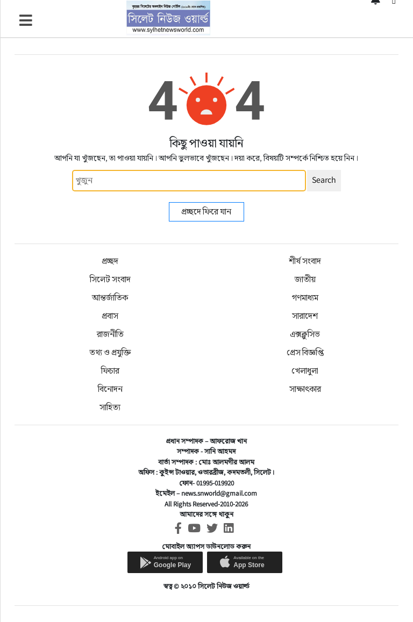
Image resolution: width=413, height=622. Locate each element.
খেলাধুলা (304, 370)
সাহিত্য (109, 407)
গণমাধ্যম (305, 297)
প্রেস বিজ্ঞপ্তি (305, 352)
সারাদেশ (305, 315)
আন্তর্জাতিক (110, 297)
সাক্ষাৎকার (305, 389)
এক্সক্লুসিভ (305, 334)
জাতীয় (305, 279)
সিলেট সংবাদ (110, 279)
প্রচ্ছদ (110, 261)
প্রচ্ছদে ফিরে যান (206, 211)
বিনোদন (110, 389)
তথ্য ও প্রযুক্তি (110, 352)
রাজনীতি (110, 334)
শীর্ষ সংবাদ (305, 261)
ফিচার (110, 370)
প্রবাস (110, 315)
